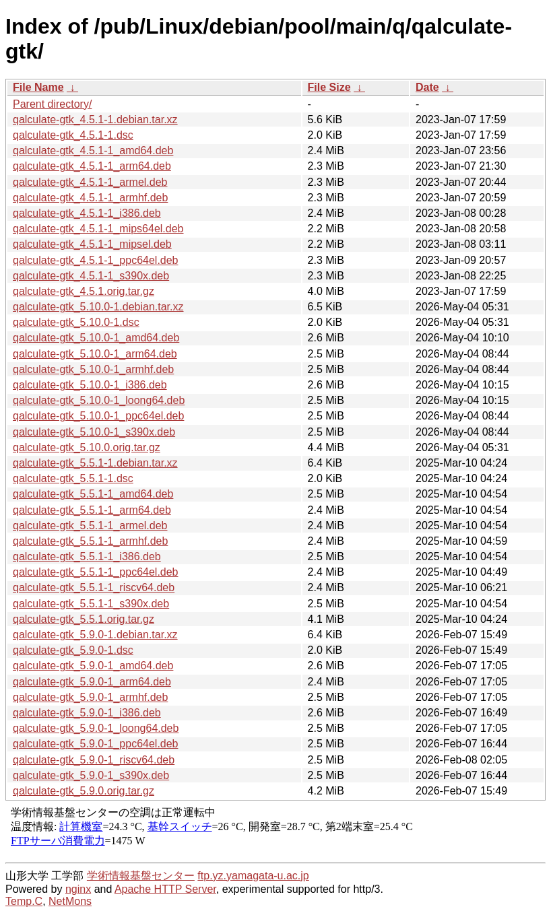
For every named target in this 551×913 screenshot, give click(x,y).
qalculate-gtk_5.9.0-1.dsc (73, 650)
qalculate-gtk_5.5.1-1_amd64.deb (93, 494)
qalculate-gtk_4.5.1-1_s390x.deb (91, 275)
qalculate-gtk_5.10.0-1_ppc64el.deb (98, 415)
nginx (78, 889)
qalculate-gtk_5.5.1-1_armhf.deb (90, 541)
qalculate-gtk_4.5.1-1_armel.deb (90, 182)
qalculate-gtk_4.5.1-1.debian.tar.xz (95, 119)
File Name (38, 87)
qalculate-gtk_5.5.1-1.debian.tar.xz (95, 463)
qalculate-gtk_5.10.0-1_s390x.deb (94, 432)
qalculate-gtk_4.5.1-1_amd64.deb (93, 150)
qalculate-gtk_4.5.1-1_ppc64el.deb (96, 260)
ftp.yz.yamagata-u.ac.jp (253, 875)
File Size (329, 87)
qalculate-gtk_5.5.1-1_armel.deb (90, 525)
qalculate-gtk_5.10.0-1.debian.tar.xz (98, 306)
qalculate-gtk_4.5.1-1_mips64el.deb (98, 228)
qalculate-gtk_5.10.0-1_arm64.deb (95, 354)
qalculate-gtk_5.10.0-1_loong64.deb (99, 400)
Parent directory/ (52, 104)
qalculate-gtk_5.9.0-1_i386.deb (87, 712)
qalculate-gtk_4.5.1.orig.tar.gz (83, 291)
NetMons (70, 901)
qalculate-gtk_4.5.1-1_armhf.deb (90, 197)
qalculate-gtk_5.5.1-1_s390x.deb (91, 603)
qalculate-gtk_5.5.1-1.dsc (73, 478)
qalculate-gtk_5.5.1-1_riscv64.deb (93, 587)
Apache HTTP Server (165, 889)
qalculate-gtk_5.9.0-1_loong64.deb (96, 728)
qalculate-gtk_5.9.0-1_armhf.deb (90, 697)
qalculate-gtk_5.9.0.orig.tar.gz (83, 791)
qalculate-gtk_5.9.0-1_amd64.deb (93, 665)
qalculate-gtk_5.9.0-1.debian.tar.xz (95, 634)
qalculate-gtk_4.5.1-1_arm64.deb (92, 166)
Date (427, 87)
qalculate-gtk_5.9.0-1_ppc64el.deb (96, 743)
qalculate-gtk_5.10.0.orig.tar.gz (86, 447)
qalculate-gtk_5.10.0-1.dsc (76, 322)
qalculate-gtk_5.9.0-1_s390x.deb (91, 775)
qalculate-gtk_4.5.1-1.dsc (73, 135)
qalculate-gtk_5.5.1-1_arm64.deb (92, 510)
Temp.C (23, 901)
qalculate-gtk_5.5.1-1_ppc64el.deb (96, 572)
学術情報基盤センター (141, 875)
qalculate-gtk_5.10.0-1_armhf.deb (93, 369)
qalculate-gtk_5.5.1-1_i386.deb (87, 556)
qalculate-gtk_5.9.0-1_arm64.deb (92, 681)
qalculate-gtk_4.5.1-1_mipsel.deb (92, 244)
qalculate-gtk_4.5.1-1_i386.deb (87, 213)
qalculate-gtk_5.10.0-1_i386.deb (90, 385)
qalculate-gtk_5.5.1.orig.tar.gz (83, 619)
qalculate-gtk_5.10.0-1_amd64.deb (96, 337)
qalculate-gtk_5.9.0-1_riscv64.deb (93, 760)
